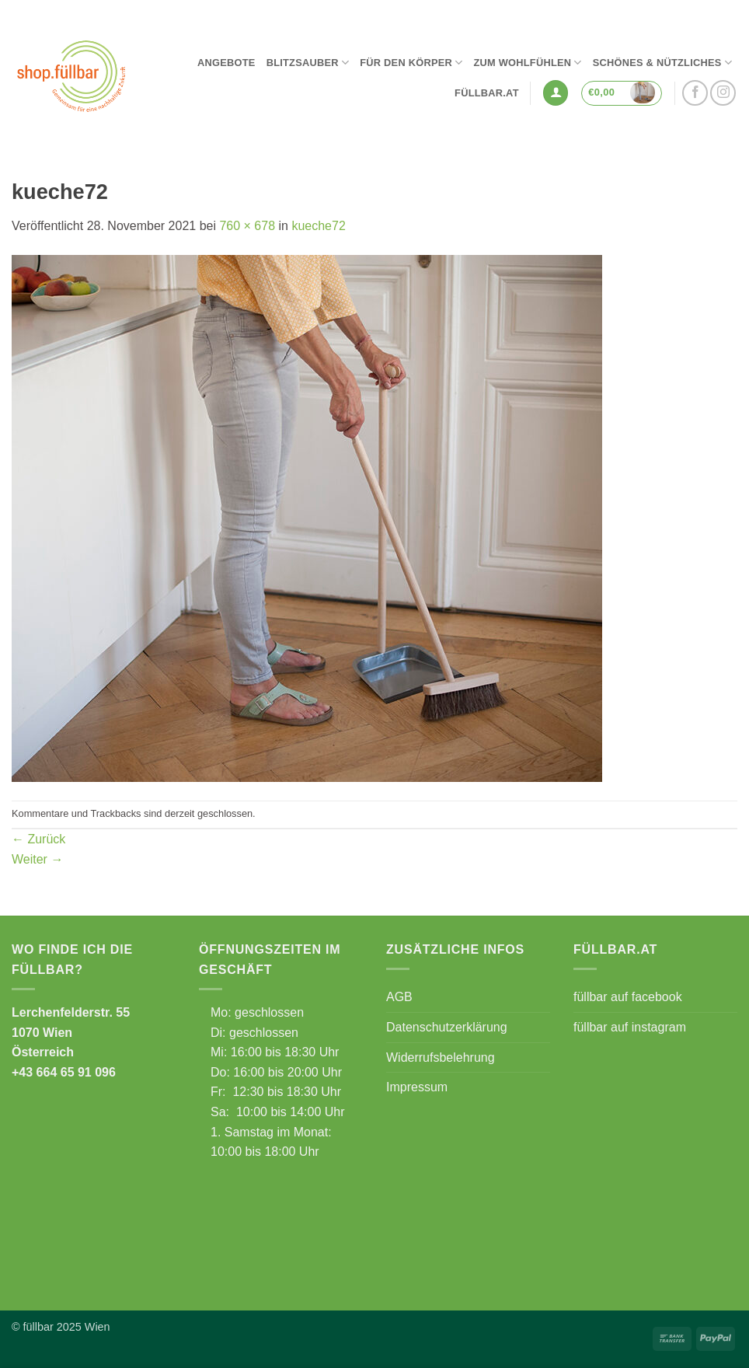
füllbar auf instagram (629, 1027)
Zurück (38, 839)
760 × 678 (247, 225)
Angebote (226, 62)
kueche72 (318, 225)
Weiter (37, 859)
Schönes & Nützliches (662, 62)
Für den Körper (411, 62)
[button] (555, 93)
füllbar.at (487, 93)
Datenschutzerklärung (446, 1027)
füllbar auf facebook (627, 996)
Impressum (417, 1087)
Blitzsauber (308, 62)
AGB (399, 996)
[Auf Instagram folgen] (723, 93)
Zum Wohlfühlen (527, 62)
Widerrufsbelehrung (440, 1057)
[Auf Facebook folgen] (695, 93)
